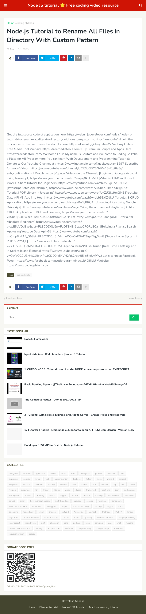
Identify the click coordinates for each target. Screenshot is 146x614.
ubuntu (84, 484)
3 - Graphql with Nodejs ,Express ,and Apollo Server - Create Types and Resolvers (74, 415)
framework (91, 490)
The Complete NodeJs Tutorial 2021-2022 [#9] (53, 399)
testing (51, 484)
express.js (13, 479)
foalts (76, 517)
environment (113, 495)
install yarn (30, 523)
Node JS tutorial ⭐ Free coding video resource (73, 5)
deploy (105, 484)
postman (39, 484)
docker (53, 473)
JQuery (28, 495)
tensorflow (28, 512)
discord (26, 484)
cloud (132, 484)
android (110, 479)
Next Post (134, 298)
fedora (66, 517)
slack (120, 506)
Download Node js (73, 601)
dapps (78, 490)
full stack (111, 473)
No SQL (39, 528)
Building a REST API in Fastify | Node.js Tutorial (53, 445)
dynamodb (37, 506)
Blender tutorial (48, 607)
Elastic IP (93, 512)
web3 (67, 490)
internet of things (81, 506)
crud (74, 484)
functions (118, 528)
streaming (13, 512)
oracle (32, 534)
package (77, 501)
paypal (110, 506)
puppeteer (25, 490)
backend (26, 473)
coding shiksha (25, 23)
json (117, 490)
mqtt (43, 523)
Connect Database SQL (20, 528)
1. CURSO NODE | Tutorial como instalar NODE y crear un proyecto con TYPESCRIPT (76, 369)
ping (66, 523)
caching (98, 495)
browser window (31, 517)
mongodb (13, 473)
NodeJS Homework (36, 339)
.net (119, 523)
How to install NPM (18, 506)
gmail (22, 501)
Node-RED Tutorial (73, 607)
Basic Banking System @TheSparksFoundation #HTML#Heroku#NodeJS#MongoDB (76, 384)
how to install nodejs (40, 501)
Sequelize (13, 484)
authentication (61, 479)
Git (36, 490)
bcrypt (12, 501)
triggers (52, 512)
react (63, 473)
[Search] (68, 317)
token (41, 512)
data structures (51, 517)
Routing (40, 495)
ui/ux (110, 523)
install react (14, 523)
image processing (127, 517)
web (47, 479)
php (114, 484)
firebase (77, 479)
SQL (94, 484)
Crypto (63, 495)
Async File (78, 512)
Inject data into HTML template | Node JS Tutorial (55, 354)
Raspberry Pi (54, 528)
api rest (122, 479)
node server (129, 490)
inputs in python (16, 534)
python (98, 473)
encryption (52, 506)
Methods (106, 512)
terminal (102, 501)
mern (99, 479)
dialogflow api (102, 528)
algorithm (13, 517)
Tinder (130, 512)
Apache (129, 523)
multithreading (61, 501)
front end (106, 490)
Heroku (63, 484)
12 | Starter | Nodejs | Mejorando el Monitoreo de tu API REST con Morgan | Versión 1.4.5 (79, 430)
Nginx (57, 490)
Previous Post (14, 298)
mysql (37, 479)
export (65, 506)
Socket (74, 495)
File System (14, 495)
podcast (76, 523)
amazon (86, 495)
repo (88, 523)
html (73, 473)
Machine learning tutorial (103, 607)
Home (10, 23)
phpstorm (54, 523)
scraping (99, 523)
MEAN (46, 490)
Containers (116, 501)
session (89, 501)
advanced (129, 495)
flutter (89, 479)
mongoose (85, 473)
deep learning (84, 528)
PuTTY (118, 512)
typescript (40, 473)
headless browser (105, 517)
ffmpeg (12, 490)
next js (26, 479)
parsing (98, 506)
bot (123, 484)
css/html (69, 528)
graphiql (88, 517)
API (122, 473)
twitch (52, 495)
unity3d (65, 512)
